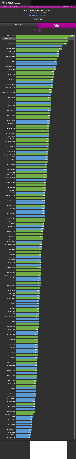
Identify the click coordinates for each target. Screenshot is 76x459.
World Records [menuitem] (14, 6)
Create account (65, 6)
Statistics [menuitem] (4, 6)
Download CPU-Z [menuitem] (34, 6)
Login (74, 6)
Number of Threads (38, 29)
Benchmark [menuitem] (24, 6)
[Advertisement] (53, 3)
